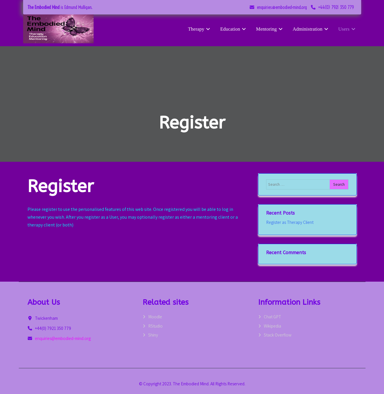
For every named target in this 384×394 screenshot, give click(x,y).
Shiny (153, 335)
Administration (311, 29)
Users (347, 29)
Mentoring (270, 29)
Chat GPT (272, 316)
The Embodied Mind (43, 7)
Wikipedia (272, 326)
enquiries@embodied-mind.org (282, 7)
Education (233, 29)
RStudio (155, 326)
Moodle (155, 316)
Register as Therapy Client (289, 222)
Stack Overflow (278, 335)
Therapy (200, 29)
